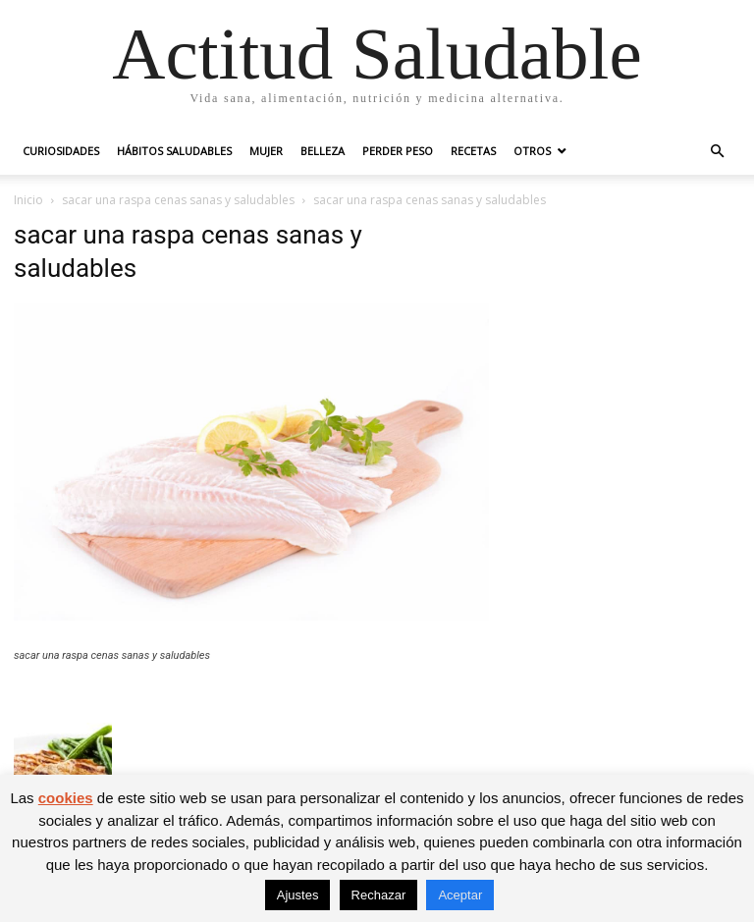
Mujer (266, 150)
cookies (65, 797)
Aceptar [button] (460, 895)
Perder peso (397, 150)
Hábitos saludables (174, 150)
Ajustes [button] (298, 895)
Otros (532, 150)
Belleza (322, 150)
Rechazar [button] (378, 895)
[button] (716, 151)
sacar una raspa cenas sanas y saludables (178, 199)
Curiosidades (61, 150)
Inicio (28, 199)
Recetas (473, 150)
